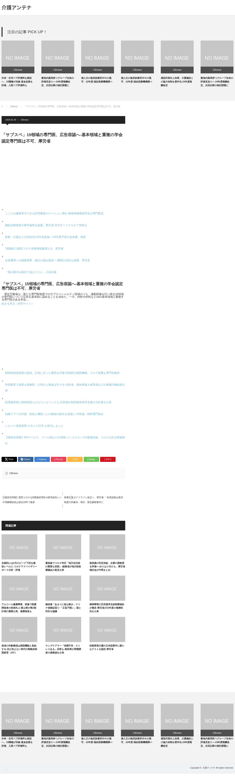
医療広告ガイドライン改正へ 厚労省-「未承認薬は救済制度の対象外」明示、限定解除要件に (93, 500)
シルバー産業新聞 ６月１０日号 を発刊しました (34, 425)
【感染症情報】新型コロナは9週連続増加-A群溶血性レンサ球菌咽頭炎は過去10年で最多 (31, 500)
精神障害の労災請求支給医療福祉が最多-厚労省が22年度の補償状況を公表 (106, 608)
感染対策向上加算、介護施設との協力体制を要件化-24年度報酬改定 (177, 82)
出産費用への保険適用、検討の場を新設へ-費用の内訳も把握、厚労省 (47, 260)
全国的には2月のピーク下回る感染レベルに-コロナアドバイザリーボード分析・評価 (19, 567)
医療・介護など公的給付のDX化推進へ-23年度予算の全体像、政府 (45, 236)
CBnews (18, 70)
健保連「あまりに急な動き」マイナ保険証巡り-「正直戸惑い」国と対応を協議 (63, 608)
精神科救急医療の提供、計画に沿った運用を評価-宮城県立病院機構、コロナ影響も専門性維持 (62, 372)
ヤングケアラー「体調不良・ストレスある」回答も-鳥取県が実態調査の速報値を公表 (63, 650)
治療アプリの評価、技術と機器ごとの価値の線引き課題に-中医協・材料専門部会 (54, 414)
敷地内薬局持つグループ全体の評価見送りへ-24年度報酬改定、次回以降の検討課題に (57, 82)
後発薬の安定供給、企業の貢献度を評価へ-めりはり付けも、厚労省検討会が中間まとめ (107, 567)
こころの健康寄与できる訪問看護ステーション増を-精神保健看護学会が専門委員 (54, 213)
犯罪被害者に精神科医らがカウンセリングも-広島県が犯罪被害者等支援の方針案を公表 (58, 402)
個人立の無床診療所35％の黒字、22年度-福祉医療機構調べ (96, 744)
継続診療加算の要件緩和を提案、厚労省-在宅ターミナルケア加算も (46, 225)
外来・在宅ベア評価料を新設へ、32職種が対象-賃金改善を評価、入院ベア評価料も (17, 82)
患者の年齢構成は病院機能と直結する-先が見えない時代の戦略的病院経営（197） (19, 650)
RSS (6, 772)
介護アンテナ (17, 7)
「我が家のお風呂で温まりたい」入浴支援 (30, 272)
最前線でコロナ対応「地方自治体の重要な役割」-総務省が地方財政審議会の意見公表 (63, 567)
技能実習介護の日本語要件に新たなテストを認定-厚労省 (106, 648)
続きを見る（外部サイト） (18, 303)
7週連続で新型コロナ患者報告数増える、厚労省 (34, 248)
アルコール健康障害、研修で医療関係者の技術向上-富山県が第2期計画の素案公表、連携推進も (19, 608)
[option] (21, 64)
